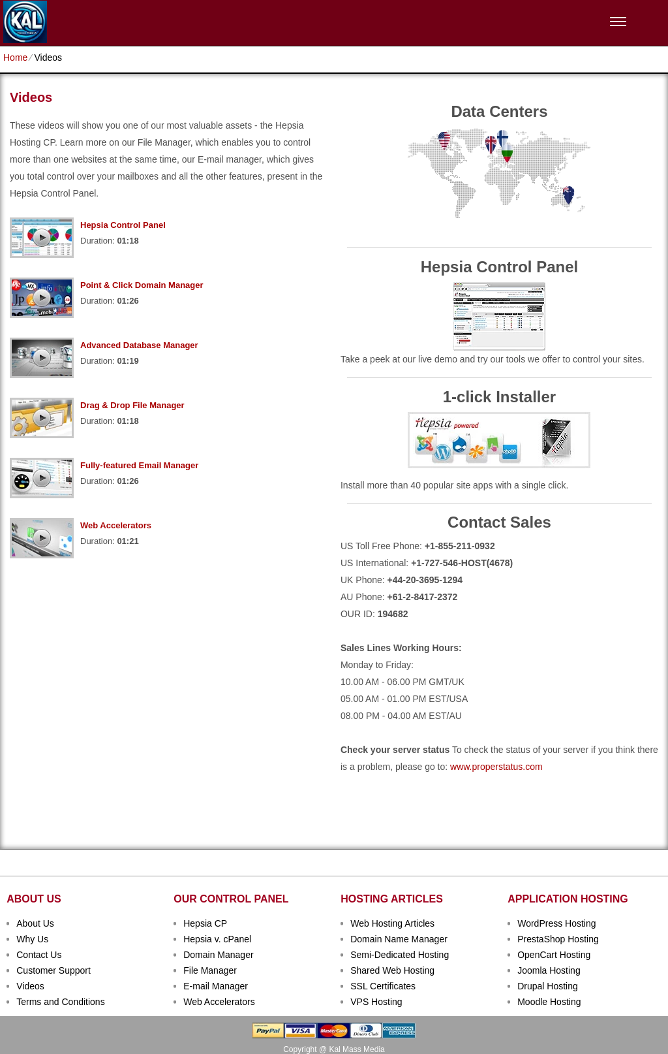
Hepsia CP (205, 923)
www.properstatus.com (496, 766)
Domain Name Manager (399, 939)
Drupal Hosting (547, 986)
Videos (30, 986)
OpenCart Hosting (553, 955)
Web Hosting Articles (392, 923)
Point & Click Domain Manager (142, 285)
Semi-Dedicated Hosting (399, 955)
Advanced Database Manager (139, 345)
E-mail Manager (215, 986)
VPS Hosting (376, 1002)
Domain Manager (218, 955)
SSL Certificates (383, 986)
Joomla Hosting (549, 970)
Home (15, 57)
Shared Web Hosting (392, 970)
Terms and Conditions (60, 1002)
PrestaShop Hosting (558, 939)
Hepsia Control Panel (123, 225)
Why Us (32, 939)
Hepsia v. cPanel (217, 939)
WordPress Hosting (556, 923)
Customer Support (53, 970)
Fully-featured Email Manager (139, 465)
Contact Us (38, 955)
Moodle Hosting (549, 1002)
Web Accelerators (115, 525)
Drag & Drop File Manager (132, 405)
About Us (35, 923)
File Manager (210, 970)
